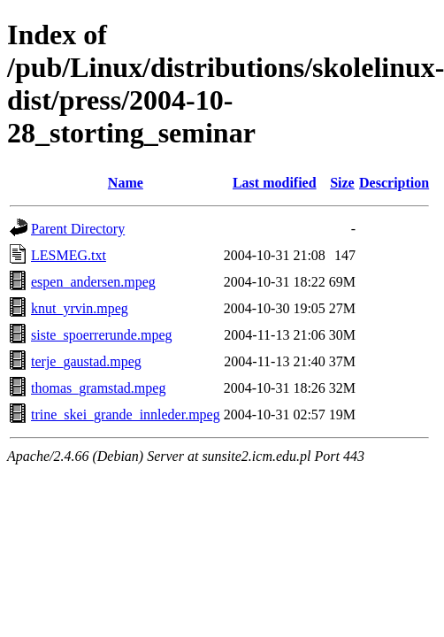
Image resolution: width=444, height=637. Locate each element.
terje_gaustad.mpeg (86, 361)
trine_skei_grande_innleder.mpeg (125, 414)
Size (342, 182)
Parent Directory (78, 228)
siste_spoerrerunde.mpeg (101, 334)
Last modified (275, 182)
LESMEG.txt (68, 255)
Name (125, 182)
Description (394, 182)
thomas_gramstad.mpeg (98, 387)
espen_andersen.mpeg (93, 281)
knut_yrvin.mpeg (79, 308)
